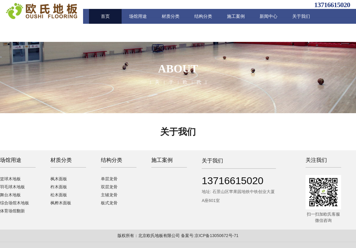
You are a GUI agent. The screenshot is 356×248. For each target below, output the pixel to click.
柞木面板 (57, 186)
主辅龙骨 (96, 194)
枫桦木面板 (59, 202)
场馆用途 (138, 16)
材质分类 (170, 16)
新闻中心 (268, 16)
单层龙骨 (96, 178)
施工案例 (236, 16)
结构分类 (203, 16)
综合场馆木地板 (14, 202)
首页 (105, 16)
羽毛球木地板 (12, 186)
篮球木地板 (10, 178)
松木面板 (57, 194)
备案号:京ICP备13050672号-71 (210, 235)
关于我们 (301, 16)
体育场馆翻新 (12, 210)
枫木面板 (57, 178)
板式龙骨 (96, 202)
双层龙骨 (96, 186)
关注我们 (316, 160)
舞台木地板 (10, 194)
